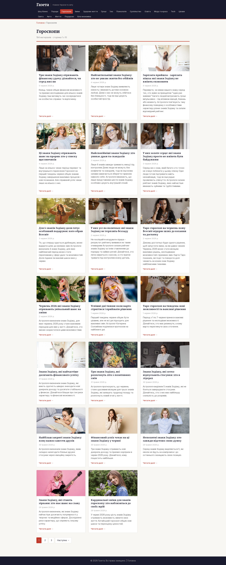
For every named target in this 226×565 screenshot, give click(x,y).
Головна (40, 23)
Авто (49, 16)
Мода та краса (160, 11)
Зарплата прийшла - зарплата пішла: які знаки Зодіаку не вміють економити (162, 78)
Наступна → (63, 540)
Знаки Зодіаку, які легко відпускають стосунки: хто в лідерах (161, 375)
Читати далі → (46, 116)
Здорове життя (90, 11)
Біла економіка (84, 16)
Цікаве (182, 11)
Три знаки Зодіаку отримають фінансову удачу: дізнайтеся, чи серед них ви (60, 78)
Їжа (111, 11)
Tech (173, 11)
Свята (40, 16)
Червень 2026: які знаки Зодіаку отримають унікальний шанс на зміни (60, 309)
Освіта (148, 11)
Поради (54, 11)
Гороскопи (66, 11)
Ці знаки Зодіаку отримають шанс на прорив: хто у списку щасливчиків (58, 156)
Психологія (121, 11)
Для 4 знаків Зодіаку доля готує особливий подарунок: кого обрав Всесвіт (61, 231)
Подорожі (69, 16)
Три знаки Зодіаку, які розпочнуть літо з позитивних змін (111, 375)
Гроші (103, 11)
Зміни (77, 11)
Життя (58, 16)
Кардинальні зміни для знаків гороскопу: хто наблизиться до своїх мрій (111, 503)
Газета (42, 4)
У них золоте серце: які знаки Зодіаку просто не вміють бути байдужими (163, 156)
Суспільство (135, 11)
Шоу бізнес (43, 11)
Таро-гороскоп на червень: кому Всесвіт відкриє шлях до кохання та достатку (164, 231)
